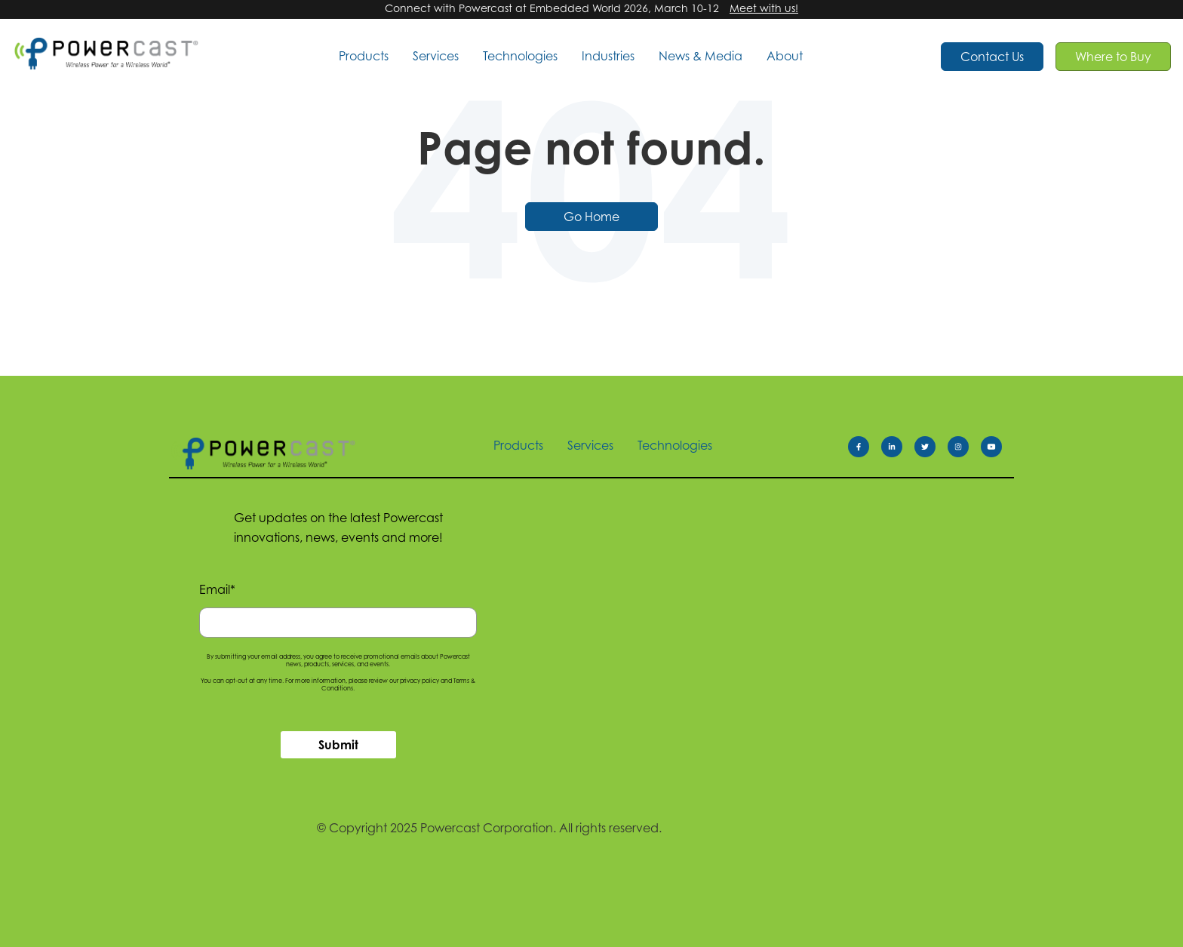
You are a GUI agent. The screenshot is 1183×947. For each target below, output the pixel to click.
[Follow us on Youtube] (997, 449)
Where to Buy (1113, 56)
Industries (608, 55)
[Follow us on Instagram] (964, 449)
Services (436, 55)
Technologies (520, 55)
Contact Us (992, 56)
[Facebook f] (864, 449)
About (785, 55)
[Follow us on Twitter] (931, 449)
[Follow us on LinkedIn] (897, 449)
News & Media (700, 55)
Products (364, 55)
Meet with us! (764, 8)
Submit (338, 744)
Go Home (591, 216)
